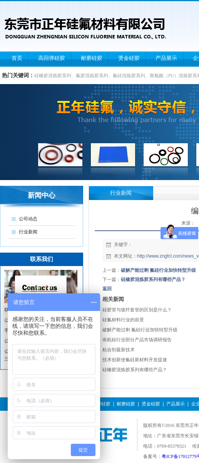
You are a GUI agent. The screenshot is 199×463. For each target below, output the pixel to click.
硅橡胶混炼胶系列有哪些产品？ (153, 279)
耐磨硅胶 (126, 404)
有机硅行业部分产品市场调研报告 (137, 339)
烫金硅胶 (151, 404)
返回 (107, 288)
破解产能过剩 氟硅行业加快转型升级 (158, 270)
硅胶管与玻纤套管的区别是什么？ (137, 310)
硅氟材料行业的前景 (123, 319)
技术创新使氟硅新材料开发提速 (134, 359)
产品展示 (175, 404)
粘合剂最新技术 (118, 349)
